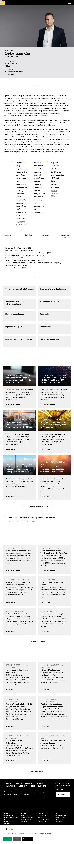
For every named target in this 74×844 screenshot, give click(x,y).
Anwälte (7, 783)
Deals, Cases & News (34, 783)
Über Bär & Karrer (27, 786)
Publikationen (9, 786)
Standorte (14, 792)
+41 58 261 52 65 (13, 61)
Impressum (23, 792)
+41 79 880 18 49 (13, 64)
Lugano (40, 813)
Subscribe (63, 795)
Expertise (18, 783)
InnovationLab (25, 794)
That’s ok (7, 839)
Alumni (5, 792)
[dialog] (37, 834)
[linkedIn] (57, 802)
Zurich (5, 813)
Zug (57, 813)
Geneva (23, 813)
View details (27, 839)
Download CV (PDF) (14, 72)
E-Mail (7, 66)
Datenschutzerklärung (10, 794)
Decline (17, 839)
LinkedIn (9, 74)
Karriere (42, 786)
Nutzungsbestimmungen (38, 792)
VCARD (9, 69)
